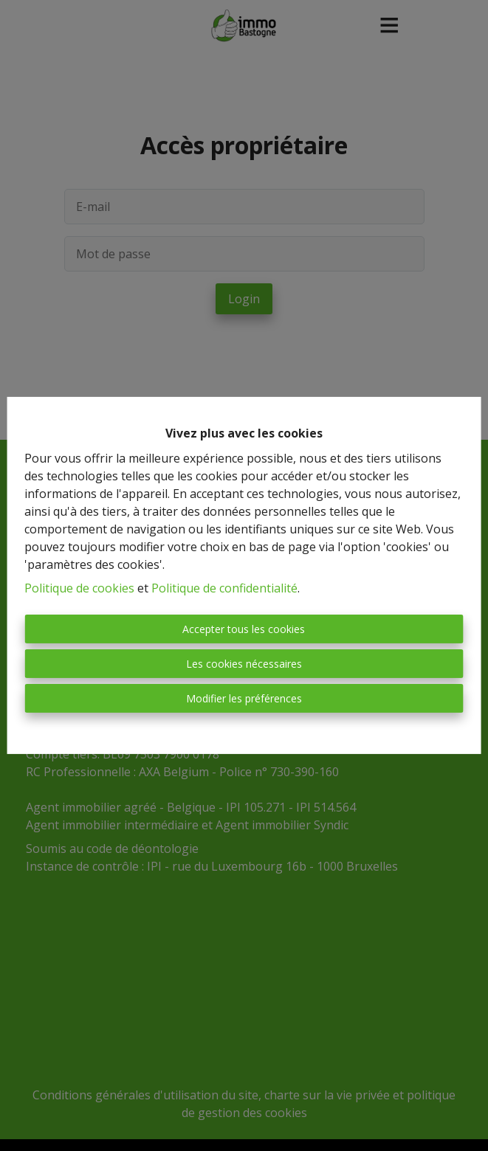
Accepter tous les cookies (243, 629)
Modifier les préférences (244, 698)
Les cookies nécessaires (244, 664)
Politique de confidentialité (224, 588)
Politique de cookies (79, 588)
